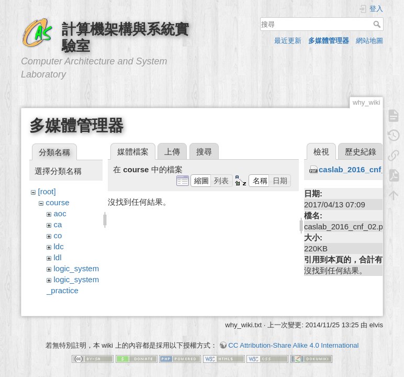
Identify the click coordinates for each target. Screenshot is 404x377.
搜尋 (378, 24)
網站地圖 (369, 41)
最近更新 (287, 41)
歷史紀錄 (360, 151)
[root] (47, 191)
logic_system (76, 268)
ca (58, 224)
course (58, 202)
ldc (59, 246)
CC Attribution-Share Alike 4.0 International (293, 340)
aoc (60, 213)
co (58, 235)
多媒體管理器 (328, 41)
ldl (58, 257)
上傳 (172, 151)
